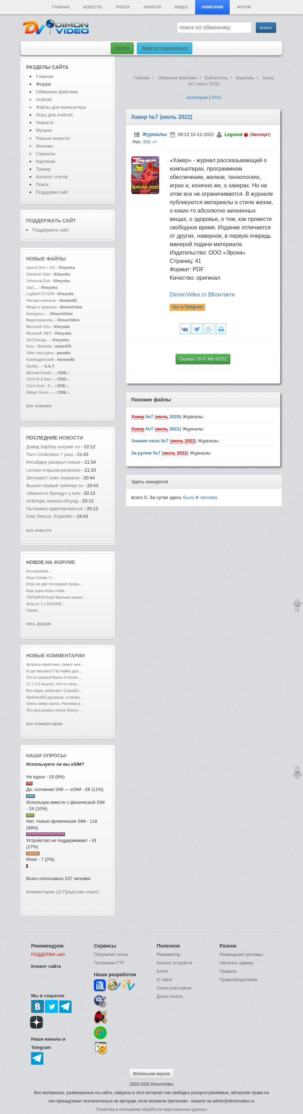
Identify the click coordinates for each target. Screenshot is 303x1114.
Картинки (45, 161)
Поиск (42, 184)
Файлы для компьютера (61, 107)
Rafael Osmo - (39, 392)
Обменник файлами (57, 91)
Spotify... (33, 366)
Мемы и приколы (41, 307)
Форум (244, 7)
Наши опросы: (46, 755)
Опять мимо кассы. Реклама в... (54, 703)
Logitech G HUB (40, 294)
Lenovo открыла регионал (53, 470)
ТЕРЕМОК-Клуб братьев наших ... (56, 597)
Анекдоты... (36, 314)
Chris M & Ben (39, 379)
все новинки (39, 405)
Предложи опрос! (81, 891)
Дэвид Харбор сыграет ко (53, 446)
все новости (38, 530)
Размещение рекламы (241, 954)
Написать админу (236, 963)
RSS (216, 97)
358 (146, 141)
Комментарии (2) (43, 891)
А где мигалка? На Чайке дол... (54, 671)
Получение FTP (109, 963)
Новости (92, 7)
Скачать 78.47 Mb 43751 (203, 359)
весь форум (38, 623)
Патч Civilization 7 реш (49, 454)
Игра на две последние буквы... (54, 584)
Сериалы (45, 153)
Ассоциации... (38, 571)
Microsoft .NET (39, 333)
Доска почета (170, 996)
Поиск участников (174, 988)
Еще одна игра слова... (46, 590)
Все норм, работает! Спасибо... (54, 690)
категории (197, 97)
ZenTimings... (38, 340)
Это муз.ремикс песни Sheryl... (53, 710)
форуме (64, 562)
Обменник (212, 7)
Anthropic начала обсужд (52, 501)
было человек (200, 497)
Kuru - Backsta (38, 346)
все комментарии (44, 723)
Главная (60, 7)
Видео (181, 7)
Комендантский (40, 359)
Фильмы (44, 146)
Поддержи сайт (52, 192)
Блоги (162, 971)
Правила (228, 971)
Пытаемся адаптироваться (54, 508)
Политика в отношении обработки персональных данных (151, 1109)
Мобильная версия (151, 1073)
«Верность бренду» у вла (53, 493)
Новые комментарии (55, 655)
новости (71, 438)
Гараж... (33, 610)
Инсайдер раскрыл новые (54, 462)
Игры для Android (54, 114)
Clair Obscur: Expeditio (49, 516)
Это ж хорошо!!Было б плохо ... (54, 677)
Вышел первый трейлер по (54, 485)
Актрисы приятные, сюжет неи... (55, 664)
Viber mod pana (39, 353)
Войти (122, 48)
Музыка (44, 130)
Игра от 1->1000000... (45, 604)
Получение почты (111, 954)
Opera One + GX (40, 267)
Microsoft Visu (38, 326)
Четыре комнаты (41, 300)
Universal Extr (38, 281)
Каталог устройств (174, 963)
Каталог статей (51, 176)
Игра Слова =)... (40, 578)
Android (152, 7)
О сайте (164, 979)
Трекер (122, 7)
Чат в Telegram (187, 307)
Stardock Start (38, 274)
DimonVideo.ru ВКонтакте (202, 295)
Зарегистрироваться (164, 48)
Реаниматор (168, 954)
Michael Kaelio (38, 373)
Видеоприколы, (40, 320)
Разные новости (53, 138)
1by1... (32, 287)
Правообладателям (238, 979)
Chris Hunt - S (38, 386)
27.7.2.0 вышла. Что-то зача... (53, 684)
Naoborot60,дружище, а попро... (54, 697)
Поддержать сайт (51, 220)
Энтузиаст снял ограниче (52, 477)
